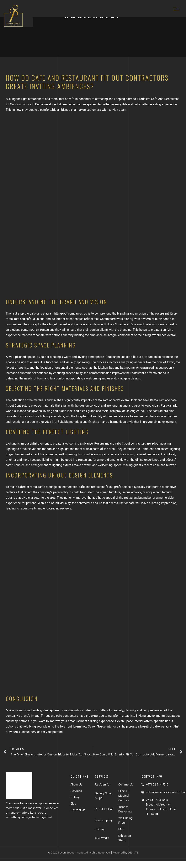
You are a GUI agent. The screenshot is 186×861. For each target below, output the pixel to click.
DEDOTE (133, 852)
